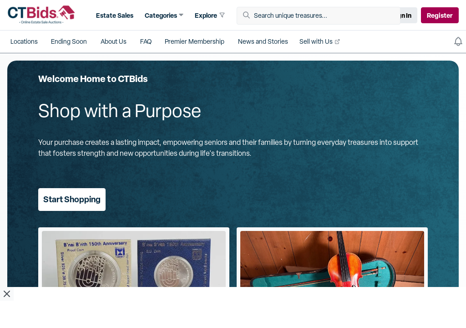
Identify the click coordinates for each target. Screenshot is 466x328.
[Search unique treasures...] (321, 15)
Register (440, 15)
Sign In (401, 15)
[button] (113, 15)
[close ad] (7, 294)
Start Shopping (72, 199)
